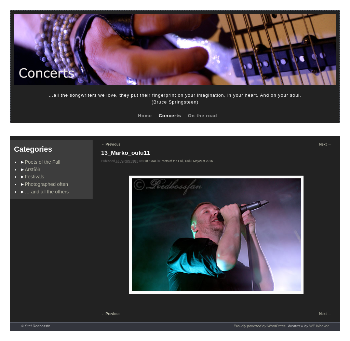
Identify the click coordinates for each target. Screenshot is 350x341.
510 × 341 (150, 161)
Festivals (34, 176)
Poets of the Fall (42, 162)
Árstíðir (33, 169)
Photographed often (46, 184)
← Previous (110, 144)
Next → (325, 144)
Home (145, 115)
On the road (202, 115)
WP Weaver (319, 326)
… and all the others (47, 191)
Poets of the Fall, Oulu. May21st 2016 (187, 161)
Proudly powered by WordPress (259, 326)
